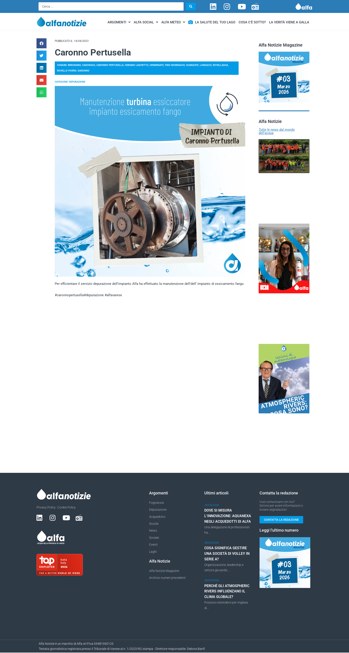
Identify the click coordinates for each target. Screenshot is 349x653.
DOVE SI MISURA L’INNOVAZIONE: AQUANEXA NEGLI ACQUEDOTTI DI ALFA (227, 516)
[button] (42, 43)
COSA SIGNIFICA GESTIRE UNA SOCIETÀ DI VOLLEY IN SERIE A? (227, 553)
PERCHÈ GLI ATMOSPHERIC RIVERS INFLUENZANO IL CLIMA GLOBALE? (226, 591)
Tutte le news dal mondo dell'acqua (277, 131)
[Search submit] (191, 6)
